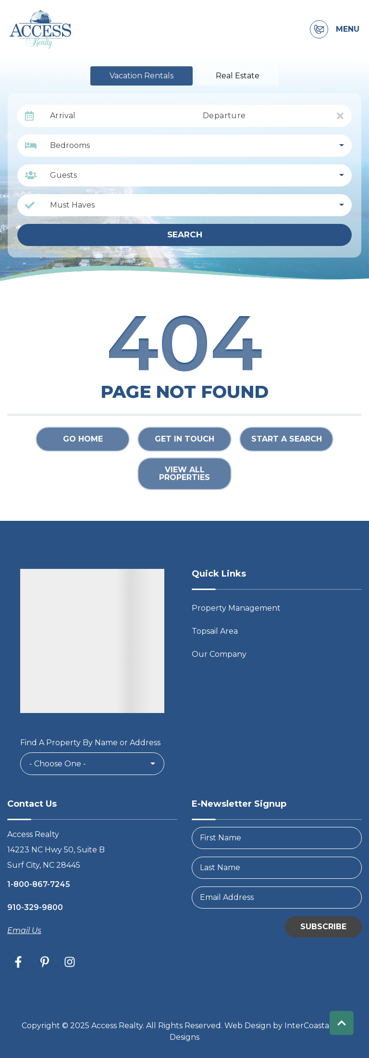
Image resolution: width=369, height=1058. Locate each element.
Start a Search (286, 438)
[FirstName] (277, 838)
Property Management (236, 608)
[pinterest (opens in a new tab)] (44, 961)
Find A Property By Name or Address (90, 742)
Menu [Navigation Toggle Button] (347, 29)
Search (184, 234)
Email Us (24, 930)
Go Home (83, 438)
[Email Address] (277, 897)
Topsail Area (215, 631)
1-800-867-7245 (38, 884)
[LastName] (277, 868)
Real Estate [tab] (237, 75)
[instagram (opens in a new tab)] (69, 961)
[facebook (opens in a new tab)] (19, 961)
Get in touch (184, 438)
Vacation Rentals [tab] (141, 75)
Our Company (219, 654)
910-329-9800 (35, 907)
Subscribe (323, 926)
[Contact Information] (319, 29)
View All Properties (184, 473)
